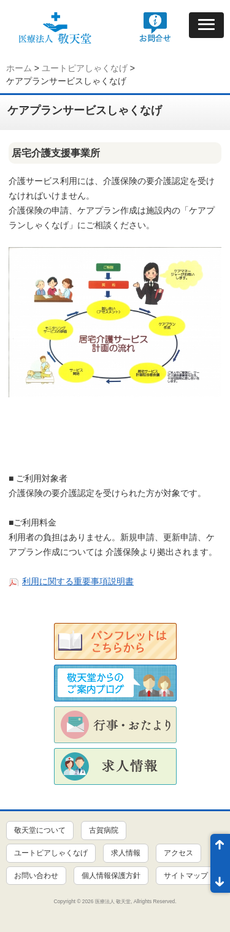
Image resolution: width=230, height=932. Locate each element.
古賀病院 (103, 830)
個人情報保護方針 (111, 875)
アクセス (178, 853)
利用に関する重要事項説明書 (78, 581)
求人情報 (125, 853)
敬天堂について (40, 830)
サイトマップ (186, 875)
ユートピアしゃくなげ (85, 68)
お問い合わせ (36, 875)
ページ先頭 (220, 848)
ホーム (19, 68)
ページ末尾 (220, 878)
